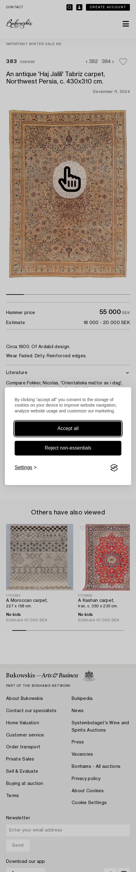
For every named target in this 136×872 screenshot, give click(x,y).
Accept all (67, 428)
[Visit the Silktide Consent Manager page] (114, 468)
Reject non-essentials (68, 448)
